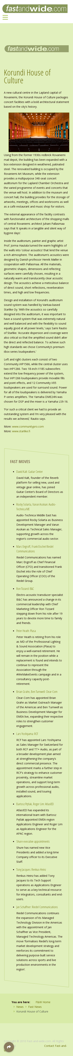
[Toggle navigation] (5, 17)
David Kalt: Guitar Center (29, 471)
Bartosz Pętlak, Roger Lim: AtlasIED (35, 804)
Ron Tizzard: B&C (25, 588)
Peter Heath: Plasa (26, 630)
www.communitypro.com (28, 426)
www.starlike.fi (21, 431)
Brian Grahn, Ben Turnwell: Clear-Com (36, 691)
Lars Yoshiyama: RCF (27, 733)
